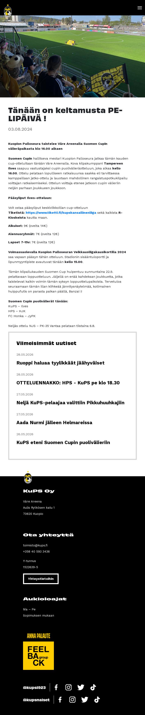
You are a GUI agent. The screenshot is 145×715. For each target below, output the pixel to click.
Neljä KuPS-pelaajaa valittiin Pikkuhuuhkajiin (70, 402)
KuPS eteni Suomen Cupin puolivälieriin (63, 442)
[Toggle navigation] (139, 7)
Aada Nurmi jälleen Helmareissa (54, 422)
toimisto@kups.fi (35, 545)
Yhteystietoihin (41, 579)
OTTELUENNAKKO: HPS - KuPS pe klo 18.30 (68, 383)
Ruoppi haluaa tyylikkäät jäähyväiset (60, 363)
